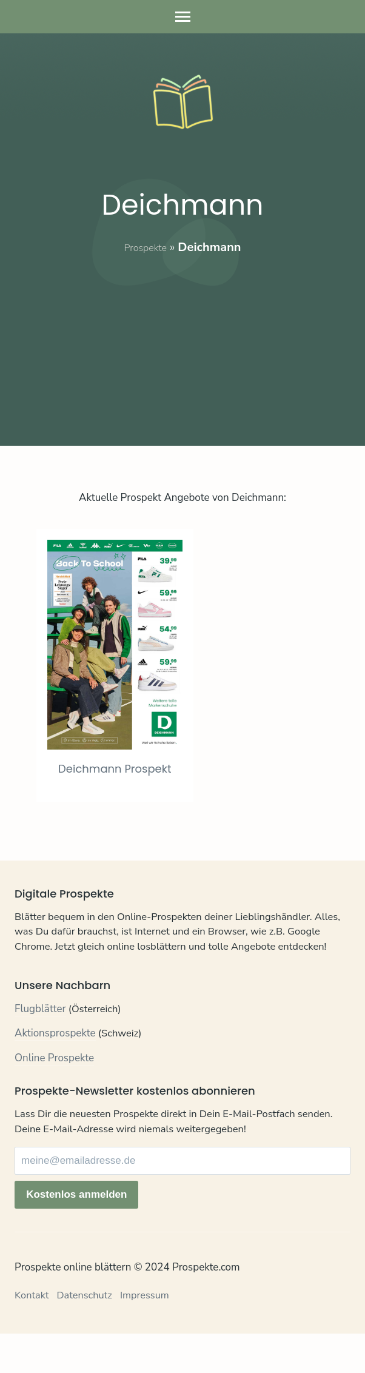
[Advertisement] (182, 341)
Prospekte (145, 247)
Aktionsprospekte (55, 1074)
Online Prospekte (54, 1099)
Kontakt (32, 1335)
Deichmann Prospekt (127, 807)
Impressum (149, 1335)
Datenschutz (87, 1335)
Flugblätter (40, 1049)
